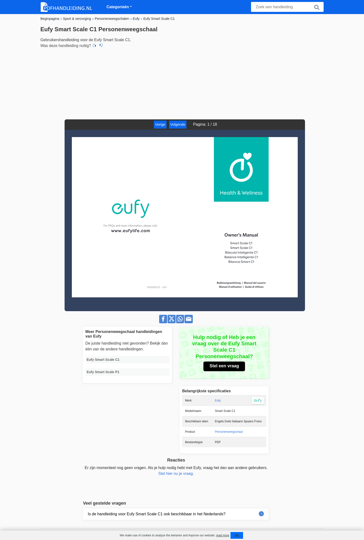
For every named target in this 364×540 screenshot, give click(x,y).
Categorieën (118, 7)
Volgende (178, 124)
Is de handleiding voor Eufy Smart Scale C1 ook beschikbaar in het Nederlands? (156, 514)
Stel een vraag (224, 365)
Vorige (160, 124)
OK (237, 535)
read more (222, 535)
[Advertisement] (182, 83)
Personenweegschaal (229, 431)
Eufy (218, 400)
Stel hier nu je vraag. (176, 473)
